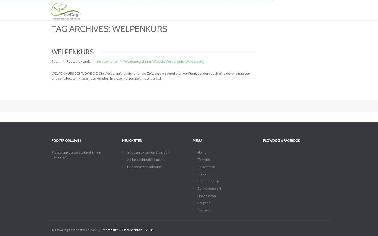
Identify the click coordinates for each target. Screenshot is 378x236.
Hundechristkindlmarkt (144, 167)
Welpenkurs (175, 61)
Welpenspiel (194, 61)
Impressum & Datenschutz (122, 230)
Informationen (209, 10)
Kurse (184, 10)
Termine (140, 10)
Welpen (158, 61)
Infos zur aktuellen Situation (148, 152)
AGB (149, 230)
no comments (107, 61)
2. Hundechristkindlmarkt (146, 159)
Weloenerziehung (137, 61)
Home (122, 10)
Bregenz (298, 10)
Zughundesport (243, 10)
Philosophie (163, 10)
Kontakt (317, 10)
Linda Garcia (275, 10)
